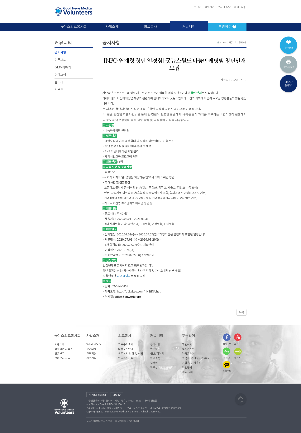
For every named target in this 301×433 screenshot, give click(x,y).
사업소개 (112, 26)
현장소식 (60, 74)
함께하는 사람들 (64, 349)
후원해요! (288, 48)
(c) (98, 412)
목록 (241, 312)
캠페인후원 (188, 349)
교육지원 (91, 353)
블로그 (227, 358)
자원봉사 (187, 367)
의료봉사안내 (125, 349)
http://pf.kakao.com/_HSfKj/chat (138, 291)
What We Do (94, 344)
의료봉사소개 (125, 344)
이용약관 (117, 395)
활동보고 (59, 353)
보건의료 (91, 349)
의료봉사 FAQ (126, 358)
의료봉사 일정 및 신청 (130, 353)
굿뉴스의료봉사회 (74, 26)
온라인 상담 (224, 7)
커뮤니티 (188, 26)
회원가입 (209, 7)
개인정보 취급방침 (97, 395)
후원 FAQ (239, 7)
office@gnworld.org (127, 296)
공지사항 (60, 52)
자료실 (59, 89)
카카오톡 (227, 371)
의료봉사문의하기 (288, 84)
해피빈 (237, 358)
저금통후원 (188, 353)
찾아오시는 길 (62, 358)
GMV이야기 (63, 67)
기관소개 (59, 344)
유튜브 (237, 344)
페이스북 (227, 344)
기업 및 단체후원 (191, 363)
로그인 (197, 7)
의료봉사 (150, 26)
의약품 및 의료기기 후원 (195, 358)
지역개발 (91, 358)
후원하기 (187, 344)
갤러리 (59, 82)
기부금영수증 (288, 67)
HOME (222, 43)
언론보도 (60, 59)
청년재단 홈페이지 (116, 265)
